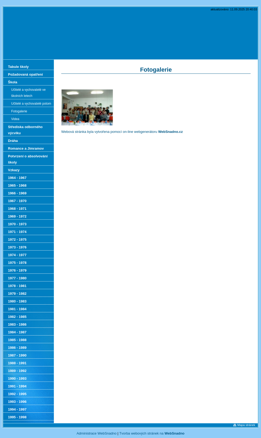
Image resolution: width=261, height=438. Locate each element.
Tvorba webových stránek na (152, 433)
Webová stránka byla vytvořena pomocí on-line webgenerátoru (122, 132)
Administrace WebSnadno (96, 433)
